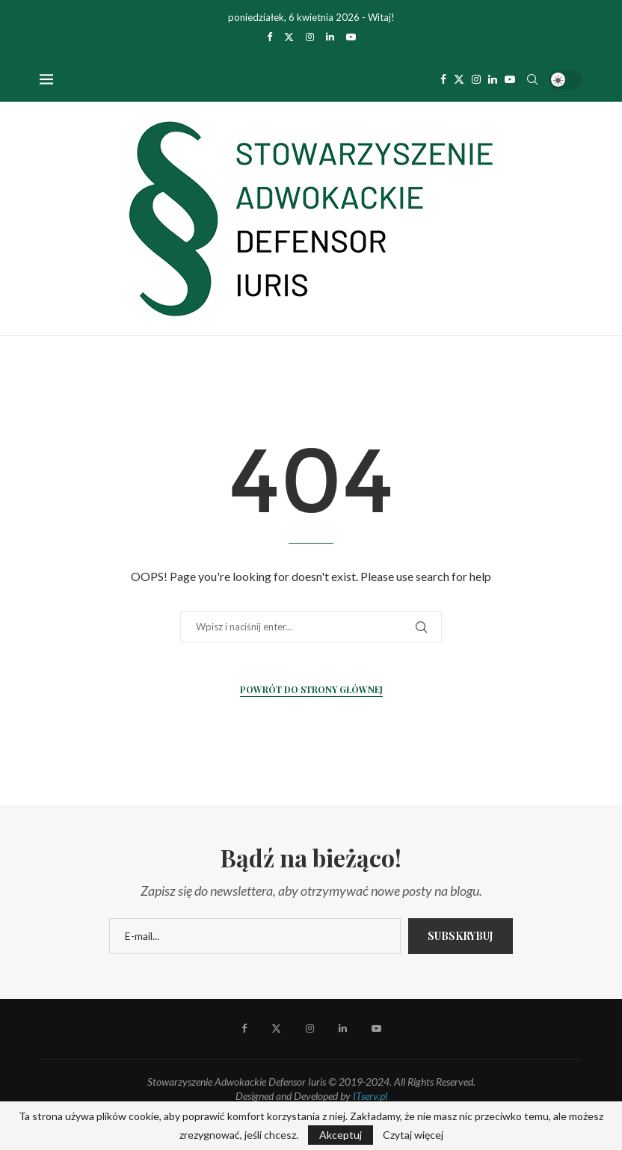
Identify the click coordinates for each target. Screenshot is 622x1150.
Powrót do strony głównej (311, 689)
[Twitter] (289, 37)
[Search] (532, 79)
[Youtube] (351, 37)
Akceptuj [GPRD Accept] (340, 1134)
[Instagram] (310, 37)
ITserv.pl (370, 1095)
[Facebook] (269, 37)
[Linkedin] (330, 37)
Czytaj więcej (413, 1135)
